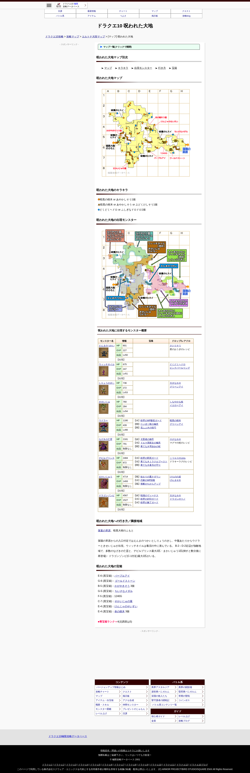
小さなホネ (175, 439)
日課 (60, 11)
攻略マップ (72, 36)
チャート (123, 11)
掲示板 (155, 16)
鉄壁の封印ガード (149, 499)
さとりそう (175, 345)
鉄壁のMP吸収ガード (151, 420)
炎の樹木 (119, 611)
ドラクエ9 (143, 764)
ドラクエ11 (169, 764)
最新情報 (92, 11)
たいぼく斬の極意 (149, 424)
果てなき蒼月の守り (150, 465)
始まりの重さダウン (150, 476)
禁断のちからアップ (150, 484)
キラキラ (123, 68)
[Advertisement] (122, 655)
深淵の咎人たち (159, 696)
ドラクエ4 (83, 764)
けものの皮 (175, 476)
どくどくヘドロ (177, 364)
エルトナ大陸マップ (93, 36)
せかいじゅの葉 (123, 601)
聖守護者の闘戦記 (160, 700)
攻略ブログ (184, 720)
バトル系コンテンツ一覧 (164, 704)
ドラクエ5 (95, 764)
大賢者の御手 (147, 439)
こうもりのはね (177, 458)
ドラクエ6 (107, 764)
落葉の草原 (104, 530)
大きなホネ (175, 383)
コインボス (184, 700)
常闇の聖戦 (184, 696)
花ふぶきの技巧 (148, 427)
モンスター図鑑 (103, 709)
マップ (155, 11)
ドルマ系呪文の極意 (150, 442)
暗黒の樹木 (175, 420)
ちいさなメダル (124, 591)
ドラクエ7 (119, 764)
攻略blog (186, 16)
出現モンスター (143, 68)
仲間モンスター (130, 704)
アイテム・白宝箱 (105, 700)
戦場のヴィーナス (149, 495)
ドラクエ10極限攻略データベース (67, 736)
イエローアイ (176, 405)
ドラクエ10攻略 (54, 36)
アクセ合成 (128, 700)
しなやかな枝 (176, 402)
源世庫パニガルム (160, 691)
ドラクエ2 (59, 764)
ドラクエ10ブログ (199, 764)
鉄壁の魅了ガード (149, 502)
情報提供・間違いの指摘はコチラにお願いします (125, 750)
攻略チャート (102, 691)
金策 (153, 720)
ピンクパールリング (180, 368)
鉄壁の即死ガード (149, 458)
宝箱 (174, 68)
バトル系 (60, 16)
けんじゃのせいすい (125, 606)
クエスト (186, 11)
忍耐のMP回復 (147, 480)
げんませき (175, 480)
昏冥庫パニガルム (187, 691)
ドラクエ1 (47, 764)
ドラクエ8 (131, 764)
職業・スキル (102, 704)
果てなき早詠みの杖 (150, 446)
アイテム (92, 16)
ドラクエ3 (71, 764)
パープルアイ (122, 575)
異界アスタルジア (160, 687)
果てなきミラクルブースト (153, 461)
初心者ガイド (158, 716)
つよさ (123, 16)
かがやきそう (122, 586)
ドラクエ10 (156, 764)
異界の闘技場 (185, 687)
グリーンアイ (176, 386)
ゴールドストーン (125, 581)
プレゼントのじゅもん (134, 709)
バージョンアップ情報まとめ (110, 687)
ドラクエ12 (182, 764)
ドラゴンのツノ (177, 499)
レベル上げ (101, 713)
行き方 (162, 68)
